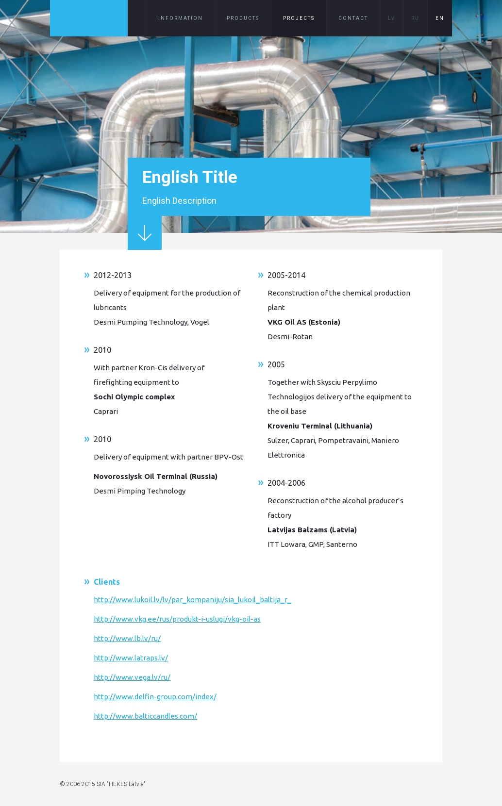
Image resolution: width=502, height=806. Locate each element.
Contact (353, 18)
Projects (299, 18)
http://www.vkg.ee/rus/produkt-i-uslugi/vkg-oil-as (177, 619)
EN (439, 18)
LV (391, 18)
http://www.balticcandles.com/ (145, 716)
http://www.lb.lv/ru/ (127, 638)
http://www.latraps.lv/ (131, 658)
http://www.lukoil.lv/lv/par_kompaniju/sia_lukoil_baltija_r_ (192, 599)
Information (180, 18)
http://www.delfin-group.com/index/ (155, 696)
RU (415, 18)
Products (243, 18)
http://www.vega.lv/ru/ (132, 677)
